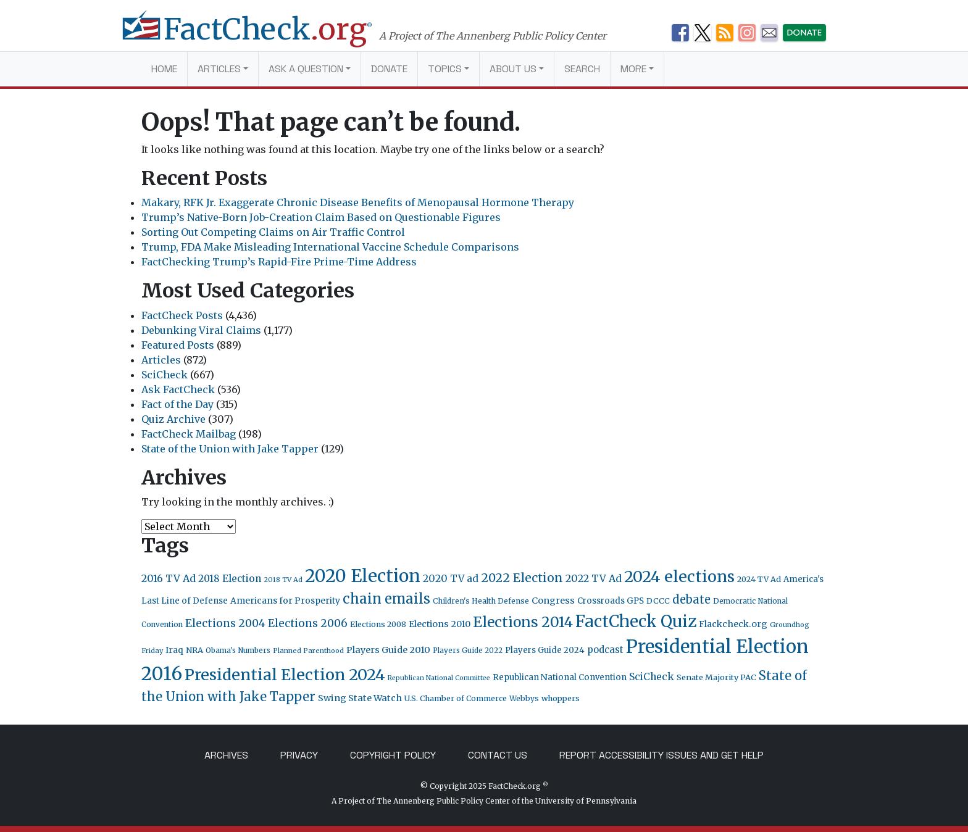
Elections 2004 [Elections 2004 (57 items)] (225, 623)
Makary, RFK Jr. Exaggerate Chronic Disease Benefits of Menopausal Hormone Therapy (357, 202)
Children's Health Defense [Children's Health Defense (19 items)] (481, 600)
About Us (513, 68)
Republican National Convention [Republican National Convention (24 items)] (560, 677)
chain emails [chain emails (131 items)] (386, 598)
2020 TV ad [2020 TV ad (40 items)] (450, 578)
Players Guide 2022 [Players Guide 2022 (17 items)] (468, 650)
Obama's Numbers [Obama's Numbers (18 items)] (238, 650)
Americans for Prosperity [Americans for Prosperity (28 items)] (285, 600)
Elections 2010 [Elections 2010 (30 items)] (439, 624)
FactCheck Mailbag (188, 434)
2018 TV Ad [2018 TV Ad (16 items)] (283, 579)
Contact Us (497, 755)
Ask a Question (306, 68)
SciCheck (164, 374)
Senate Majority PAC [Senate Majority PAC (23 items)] (716, 677)
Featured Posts (177, 345)
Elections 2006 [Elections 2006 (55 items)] (308, 623)
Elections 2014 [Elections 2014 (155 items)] (523, 622)
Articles (219, 68)
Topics (445, 68)
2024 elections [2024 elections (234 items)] (679, 576)
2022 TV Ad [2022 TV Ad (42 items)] (593, 578)
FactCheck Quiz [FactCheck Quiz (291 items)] (635, 621)
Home (164, 68)
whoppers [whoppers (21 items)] (560, 698)
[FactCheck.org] (260, 36)
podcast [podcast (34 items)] (605, 649)
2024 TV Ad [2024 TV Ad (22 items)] (759, 579)
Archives (226, 755)
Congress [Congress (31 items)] (553, 600)
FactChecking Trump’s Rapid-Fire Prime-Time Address (279, 262)
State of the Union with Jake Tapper (230, 449)
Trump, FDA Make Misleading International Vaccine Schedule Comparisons (330, 247)
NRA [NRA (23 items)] (194, 650)
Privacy (299, 755)
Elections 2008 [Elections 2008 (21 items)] (378, 624)
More (633, 68)
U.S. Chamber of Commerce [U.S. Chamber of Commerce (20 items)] (455, 698)
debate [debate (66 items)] (691, 600)
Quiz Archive (173, 419)
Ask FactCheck (178, 389)
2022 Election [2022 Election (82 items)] (522, 577)
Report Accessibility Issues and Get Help (661, 755)
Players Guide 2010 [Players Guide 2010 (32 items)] (388, 649)
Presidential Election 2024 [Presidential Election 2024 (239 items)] (285, 674)
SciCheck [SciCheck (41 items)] (651, 676)
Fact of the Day (177, 404)
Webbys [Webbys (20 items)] (524, 698)
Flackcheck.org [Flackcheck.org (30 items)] (733, 624)
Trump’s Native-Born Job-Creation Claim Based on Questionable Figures (321, 217)
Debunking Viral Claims (201, 330)
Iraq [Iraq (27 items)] (174, 649)
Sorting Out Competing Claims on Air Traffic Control (273, 232)
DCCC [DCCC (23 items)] (658, 601)
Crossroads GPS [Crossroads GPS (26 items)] (610, 601)
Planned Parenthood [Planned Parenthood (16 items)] (308, 650)
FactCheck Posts (182, 315)
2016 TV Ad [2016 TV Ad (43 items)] (168, 578)
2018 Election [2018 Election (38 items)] (229, 578)
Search (582, 68)
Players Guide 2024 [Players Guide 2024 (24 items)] (545, 650)
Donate (389, 68)
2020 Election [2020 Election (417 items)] (362, 576)
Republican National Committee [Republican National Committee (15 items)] (439, 678)
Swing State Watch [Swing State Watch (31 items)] (360, 698)
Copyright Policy (393, 755)
